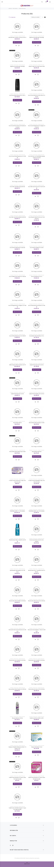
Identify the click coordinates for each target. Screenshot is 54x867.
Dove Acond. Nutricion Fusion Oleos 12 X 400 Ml (36, 96)
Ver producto (18, 42)
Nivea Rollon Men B (17, 423)
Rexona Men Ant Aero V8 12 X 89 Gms (37, 689)
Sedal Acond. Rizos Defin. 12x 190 (36, 718)
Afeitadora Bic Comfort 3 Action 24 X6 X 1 (17, 37)
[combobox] (36, 17)
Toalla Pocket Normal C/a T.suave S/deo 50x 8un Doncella (36, 778)
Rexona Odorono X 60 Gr (17, 718)
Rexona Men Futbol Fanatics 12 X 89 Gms (17, 689)
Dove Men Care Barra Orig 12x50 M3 (17, 187)
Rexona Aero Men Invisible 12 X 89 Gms (17, 601)
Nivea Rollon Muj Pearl (36, 451)
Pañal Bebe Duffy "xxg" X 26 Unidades (36, 511)
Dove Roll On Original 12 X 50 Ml (36, 247)
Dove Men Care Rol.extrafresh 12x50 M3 (17, 217)
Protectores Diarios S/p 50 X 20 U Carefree (37, 540)
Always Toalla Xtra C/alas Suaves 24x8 (37, 66)
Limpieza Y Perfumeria (14, 36)
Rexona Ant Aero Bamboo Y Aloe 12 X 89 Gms (36, 630)
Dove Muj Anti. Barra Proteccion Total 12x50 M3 (37, 218)
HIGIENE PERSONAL (22, 8)
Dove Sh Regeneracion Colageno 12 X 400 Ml (17, 306)
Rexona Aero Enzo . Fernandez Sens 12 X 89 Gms (36, 571)
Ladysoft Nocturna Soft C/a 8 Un (37, 365)
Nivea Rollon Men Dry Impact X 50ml (36, 423)
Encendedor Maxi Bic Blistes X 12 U (36, 336)
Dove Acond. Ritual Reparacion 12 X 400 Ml (17, 157)
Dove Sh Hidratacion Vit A (36, 276)
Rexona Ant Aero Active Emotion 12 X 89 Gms (17, 630)
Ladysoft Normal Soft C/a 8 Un (17, 394)
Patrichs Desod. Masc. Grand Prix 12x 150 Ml (17, 540)
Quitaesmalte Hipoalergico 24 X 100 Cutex (17, 571)
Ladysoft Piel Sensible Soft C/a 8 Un (36, 394)
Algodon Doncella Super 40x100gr (17, 66)
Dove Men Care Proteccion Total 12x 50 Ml (36, 187)
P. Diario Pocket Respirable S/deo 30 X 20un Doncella (36, 481)
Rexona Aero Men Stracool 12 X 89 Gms (36, 601)
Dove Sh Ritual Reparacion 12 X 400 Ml (17, 336)
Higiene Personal (22, 36)
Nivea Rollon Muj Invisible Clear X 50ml (17, 451)
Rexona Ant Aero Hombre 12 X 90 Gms (17, 660)
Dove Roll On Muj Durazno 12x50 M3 (17, 247)
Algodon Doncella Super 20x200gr (36, 37)
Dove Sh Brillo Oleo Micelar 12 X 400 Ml (17, 276)
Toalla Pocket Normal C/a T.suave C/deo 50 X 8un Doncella (17, 778)
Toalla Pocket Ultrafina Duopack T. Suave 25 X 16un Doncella (17, 808)
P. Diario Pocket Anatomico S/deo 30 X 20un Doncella (17, 481)
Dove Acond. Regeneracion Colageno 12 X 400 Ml (36, 126)
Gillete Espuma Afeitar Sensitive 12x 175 (17, 365)
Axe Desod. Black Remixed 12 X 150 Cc (17, 95)
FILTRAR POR (12, 17)
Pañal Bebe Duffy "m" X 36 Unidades (17, 511)
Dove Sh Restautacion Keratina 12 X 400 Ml (36, 306)
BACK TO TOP (27, 864)
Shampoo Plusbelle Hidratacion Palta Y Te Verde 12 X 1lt (17, 747)
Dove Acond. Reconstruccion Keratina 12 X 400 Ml (17, 126)
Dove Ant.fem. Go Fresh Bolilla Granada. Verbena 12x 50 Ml (36, 157)
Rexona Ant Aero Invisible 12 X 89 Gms (37, 660)
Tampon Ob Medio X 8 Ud (36, 747)
